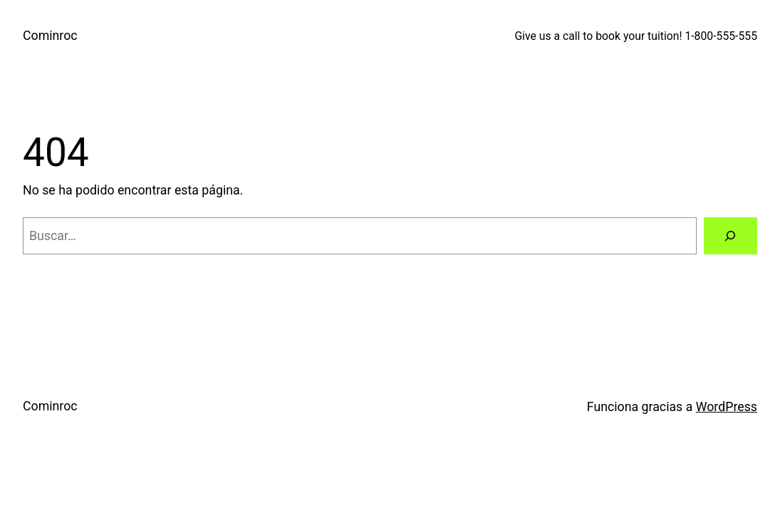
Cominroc (50, 35)
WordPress (726, 407)
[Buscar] (730, 235)
